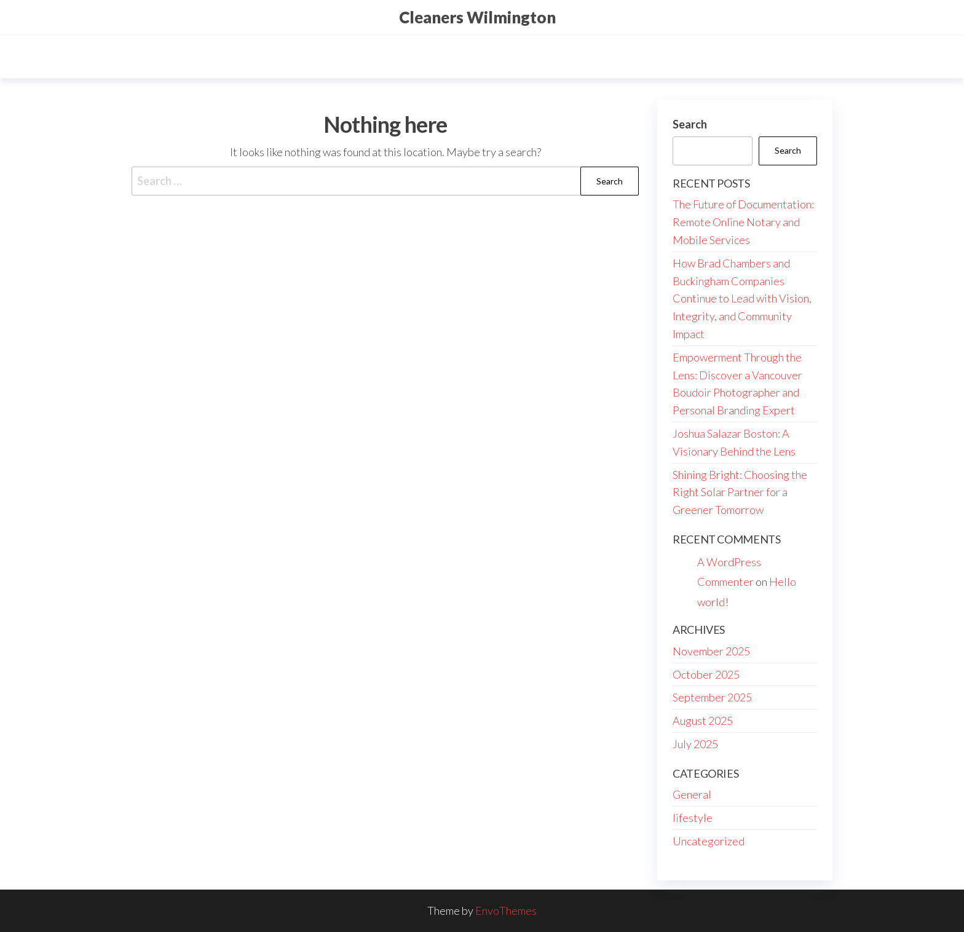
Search (690, 124)
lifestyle (693, 817)
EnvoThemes (506, 910)
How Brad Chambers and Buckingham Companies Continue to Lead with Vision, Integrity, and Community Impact (742, 298)
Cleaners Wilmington (477, 17)
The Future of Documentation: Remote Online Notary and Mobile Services (743, 222)
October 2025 (706, 674)
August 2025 (703, 720)
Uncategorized (709, 841)
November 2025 (711, 651)
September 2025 (712, 697)
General (692, 794)
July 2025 (695, 744)
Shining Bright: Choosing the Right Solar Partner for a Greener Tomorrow (740, 492)
